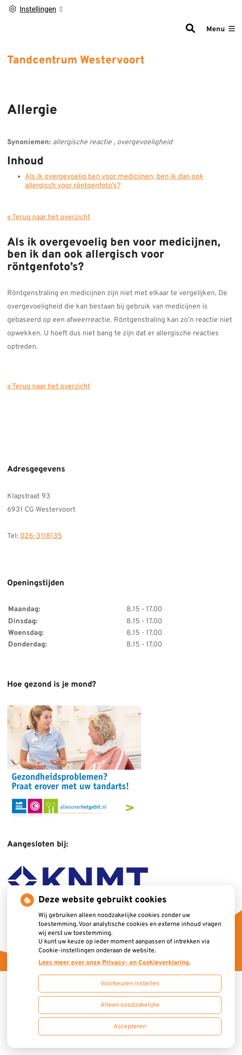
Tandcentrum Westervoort (76, 61)
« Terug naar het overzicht (48, 217)
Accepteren (129, 1026)
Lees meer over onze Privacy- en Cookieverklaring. (114, 963)
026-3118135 (41, 536)
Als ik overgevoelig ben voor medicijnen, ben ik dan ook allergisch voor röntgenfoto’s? (114, 181)
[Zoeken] (190, 29)
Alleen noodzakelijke (130, 1005)
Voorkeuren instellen (129, 984)
